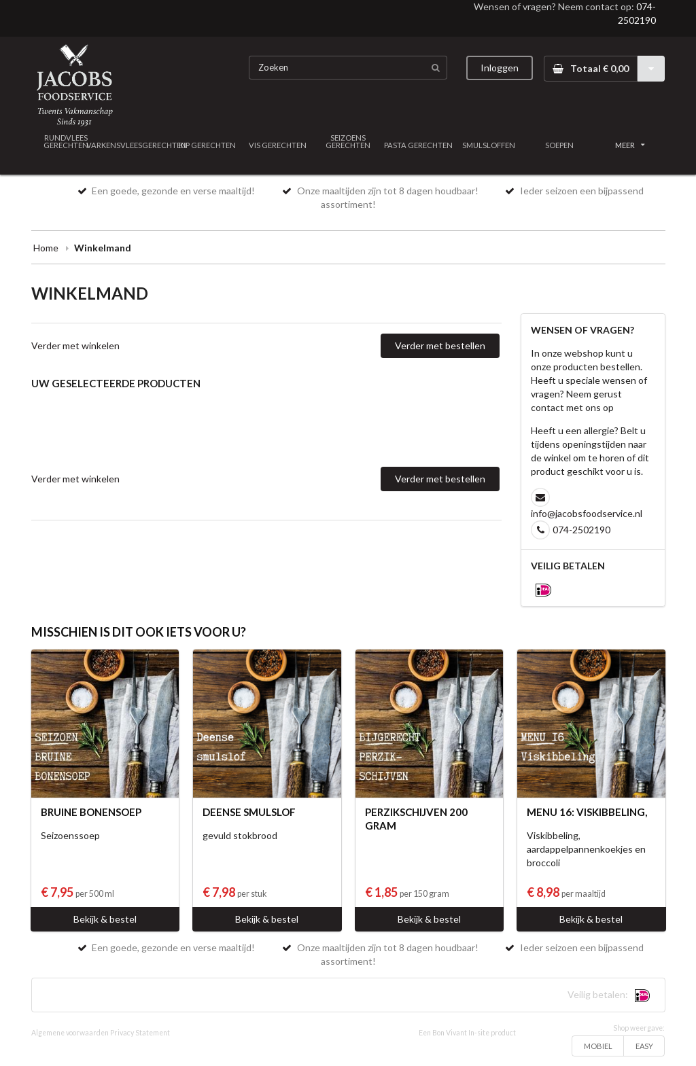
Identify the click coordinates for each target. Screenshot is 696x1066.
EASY (644, 1046)
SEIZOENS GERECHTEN (348, 141)
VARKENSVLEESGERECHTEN (136, 145)
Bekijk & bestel (105, 919)
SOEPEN (559, 145)
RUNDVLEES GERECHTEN (66, 141)
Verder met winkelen (75, 345)
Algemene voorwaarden (70, 1033)
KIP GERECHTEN (207, 145)
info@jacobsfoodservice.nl (586, 513)
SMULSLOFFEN (488, 145)
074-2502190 (581, 529)
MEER (630, 145)
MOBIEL (598, 1046)
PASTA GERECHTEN (418, 145)
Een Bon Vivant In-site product (467, 1033)
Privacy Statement (140, 1033)
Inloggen (500, 67)
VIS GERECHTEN (278, 145)
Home (45, 247)
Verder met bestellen (440, 345)
